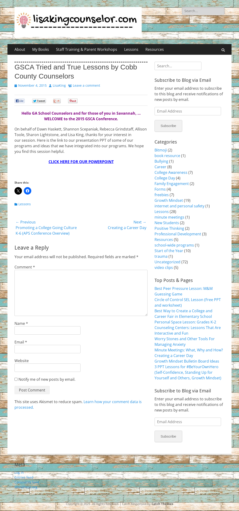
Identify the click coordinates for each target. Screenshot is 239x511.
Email (20, 342)
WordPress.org (25, 487)
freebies (162, 194)
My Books (40, 49)
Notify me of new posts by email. (46, 379)
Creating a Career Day (174, 355)
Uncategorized (167, 261)
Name (21, 323)
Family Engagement (172, 183)
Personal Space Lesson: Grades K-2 (185, 322)
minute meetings (169, 217)
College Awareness (171, 172)
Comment (24, 267)
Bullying (161, 161)
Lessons (131, 49)
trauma (161, 256)
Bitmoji (161, 150)
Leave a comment (86, 85)
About (19, 49)
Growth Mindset (169, 200)
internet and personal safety (179, 206)
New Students (167, 222)
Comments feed (26, 482)
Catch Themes (162, 504)
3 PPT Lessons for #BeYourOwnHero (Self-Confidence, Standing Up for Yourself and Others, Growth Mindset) (188, 372)
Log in (19, 472)
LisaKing (59, 85)
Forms (160, 189)
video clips (164, 267)
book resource (167, 155)
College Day (165, 178)
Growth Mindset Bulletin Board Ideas (187, 361)
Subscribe (168, 126)
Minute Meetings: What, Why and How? (189, 350)
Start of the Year (169, 250)
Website (21, 360)
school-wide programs (174, 245)
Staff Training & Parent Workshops (86, 49)
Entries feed (23, 477)
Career (160, 166)
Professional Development (178, 234)
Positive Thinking (169, 228)
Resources (154, 49)
